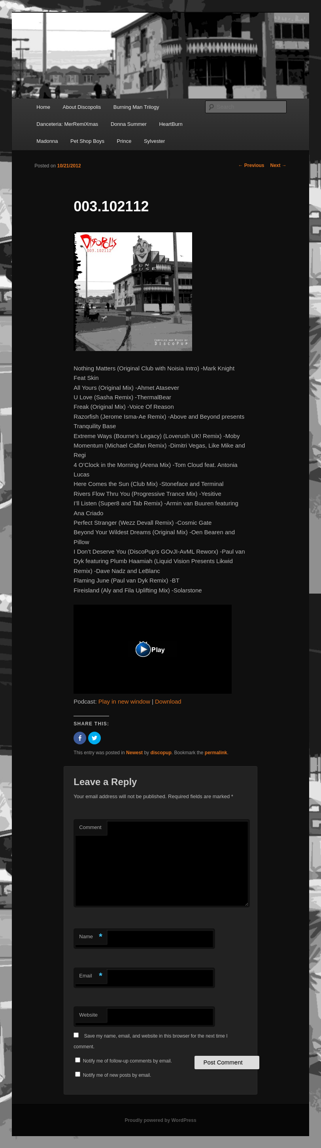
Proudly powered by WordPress (160, 1120)
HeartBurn (170, 124)
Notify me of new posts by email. (117, 1075)
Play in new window (124, 701)
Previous (251, 165)
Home (43, 107)
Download (168, 701)
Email (90, 976)
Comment (90, 827)
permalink (216, 752)
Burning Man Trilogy (136, 107)
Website (88, 1015)
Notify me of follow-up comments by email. (127, 1061)
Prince (124, 141)
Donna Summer (129, 124)
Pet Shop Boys (87, 141)
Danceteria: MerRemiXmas (67, 124)
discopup (160, 752)
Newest (134, 752)
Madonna (47, 141)
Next (278, 165)
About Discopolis (82, 107)
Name (90, 937)
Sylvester (154, 141)
